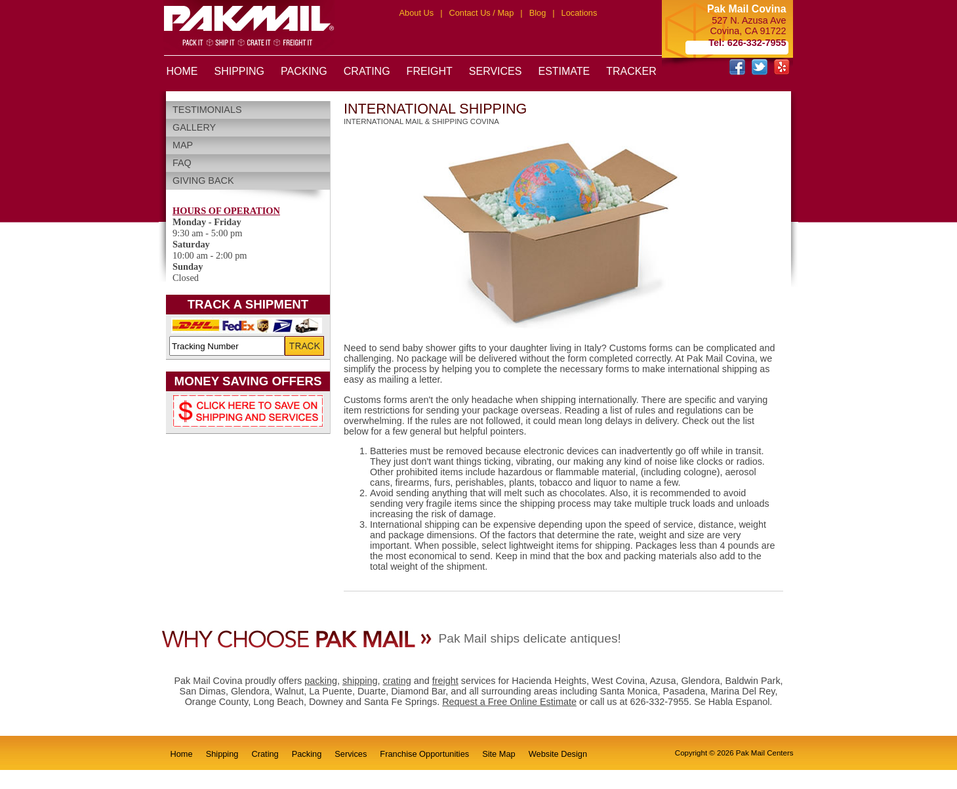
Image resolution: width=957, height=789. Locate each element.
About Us (416, 13)
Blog (537, 13)
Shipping (222, 754)
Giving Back (203, 180)
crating (397, 680)
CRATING (367, 71)
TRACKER (631, 71)
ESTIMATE (564, 71)
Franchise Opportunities (424, 754)
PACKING (304, 71)
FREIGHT (430, 71)
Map (183, 145)
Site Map (499, 754)
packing (320, 680)
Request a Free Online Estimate (509, 701)
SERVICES (495, 71)
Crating (264, 754)
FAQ (182, 163)
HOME (182, 71)
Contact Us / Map (481, 13)
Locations (579, 13)
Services (351, 754)
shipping (360, 680)
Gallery (194, 127)
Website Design (558, 754)
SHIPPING (239, 71)
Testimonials (207, 109)
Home (182, 754)
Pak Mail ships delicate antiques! (530, 638)
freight (445, 680)
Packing (307, 754)
